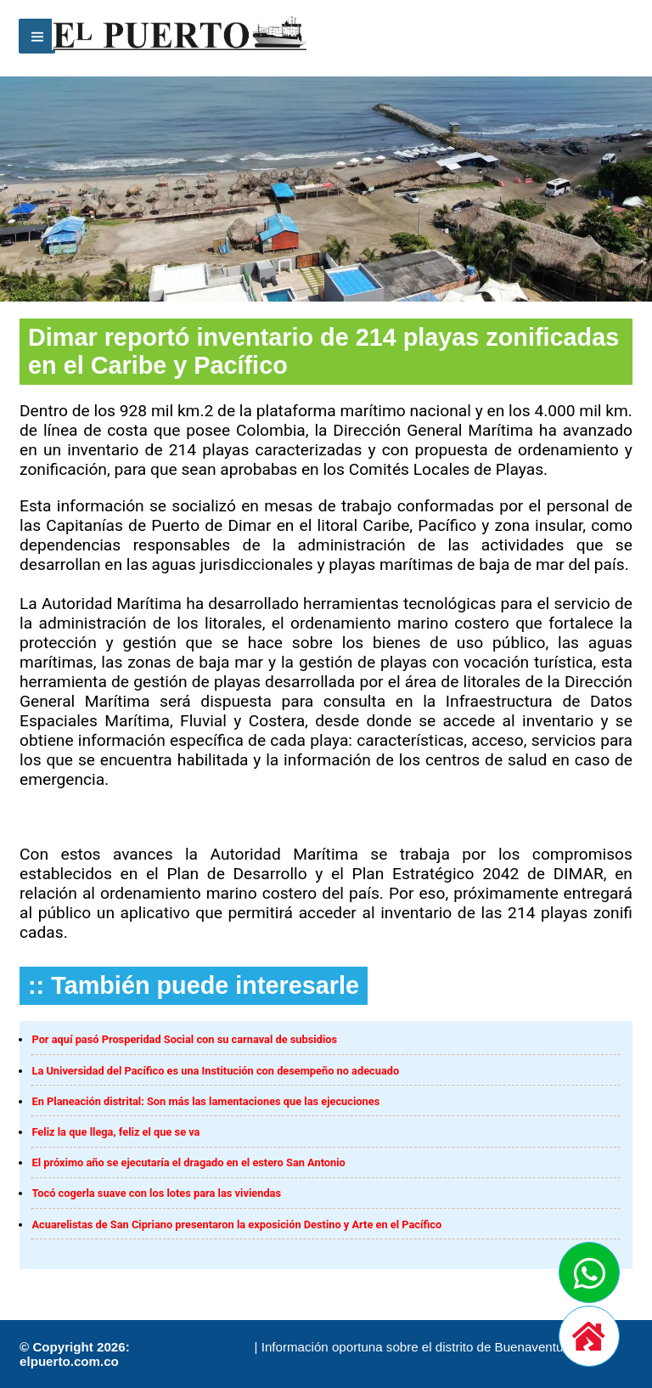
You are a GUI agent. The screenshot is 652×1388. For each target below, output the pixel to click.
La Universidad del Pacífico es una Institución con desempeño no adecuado (215, 1070)
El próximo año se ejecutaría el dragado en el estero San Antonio (188, 1162)
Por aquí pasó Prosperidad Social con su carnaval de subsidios (184, 1039)
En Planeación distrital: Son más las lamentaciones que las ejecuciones (205, 1101)
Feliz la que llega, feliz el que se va (115, 1132)
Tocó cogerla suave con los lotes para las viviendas (156, 1193)
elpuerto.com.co (69, 1361)
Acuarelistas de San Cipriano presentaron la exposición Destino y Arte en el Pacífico (236, 1224)
